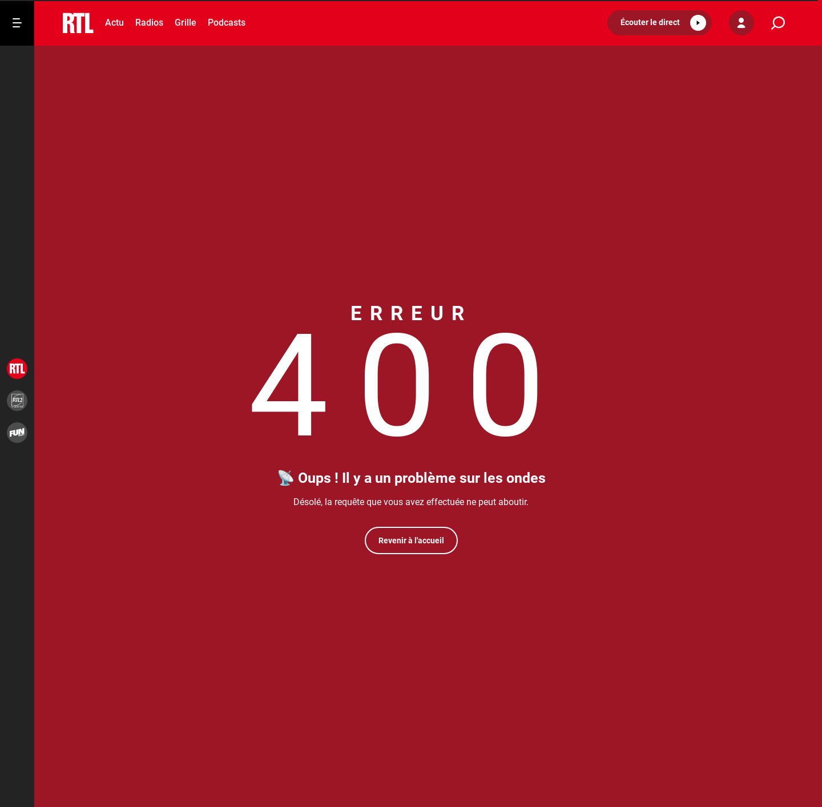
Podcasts (226, 22)
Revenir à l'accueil (411, 540)
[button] (659, 22)
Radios (149, 22)
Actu (114, 22)
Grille (185, 22)
